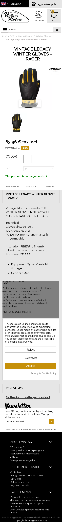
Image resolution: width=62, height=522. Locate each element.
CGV (23, 517)
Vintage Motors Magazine (22, 460)
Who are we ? (17, 447)
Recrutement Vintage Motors (24, 453)
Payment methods (19, 485)
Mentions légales (10, 517)
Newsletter (18, 406)
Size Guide (15, 479)
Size (9, 168)
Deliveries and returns (21, 482)
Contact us (15, 472)
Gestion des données (37, 517)
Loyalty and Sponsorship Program (27, 450)
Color (11, 156)
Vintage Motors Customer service (26, 475)
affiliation (14, 457)
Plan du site (54, 517)
